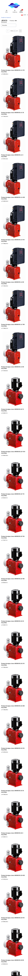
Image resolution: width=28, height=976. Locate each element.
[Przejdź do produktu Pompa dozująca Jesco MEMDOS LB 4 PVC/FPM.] (14, 815)
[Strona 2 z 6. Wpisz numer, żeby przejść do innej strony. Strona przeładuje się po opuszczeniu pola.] (15, 31)
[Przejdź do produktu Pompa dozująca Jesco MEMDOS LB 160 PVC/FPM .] (14, 560)
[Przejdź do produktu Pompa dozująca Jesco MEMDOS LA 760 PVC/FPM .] (14, 306)
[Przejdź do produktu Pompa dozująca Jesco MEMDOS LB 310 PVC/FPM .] (14, 730)
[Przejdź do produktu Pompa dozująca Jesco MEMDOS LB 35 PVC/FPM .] (14, 772)
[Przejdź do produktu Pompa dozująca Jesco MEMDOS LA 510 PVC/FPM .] (14, 221)
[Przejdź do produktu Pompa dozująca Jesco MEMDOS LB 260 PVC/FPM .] (14, 687)
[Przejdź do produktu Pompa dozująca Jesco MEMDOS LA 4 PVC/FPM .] (14, 136)
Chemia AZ (6, 17)
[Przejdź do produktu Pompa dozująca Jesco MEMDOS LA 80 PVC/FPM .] (14, 348)
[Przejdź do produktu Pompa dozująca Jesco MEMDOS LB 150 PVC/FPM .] (14, 518)
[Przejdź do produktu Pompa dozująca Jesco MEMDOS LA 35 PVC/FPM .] (14, 94)
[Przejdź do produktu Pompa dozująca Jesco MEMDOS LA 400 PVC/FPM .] (14, 179)
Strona (12, 30)
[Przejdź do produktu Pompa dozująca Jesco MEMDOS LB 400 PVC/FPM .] (14, 857)
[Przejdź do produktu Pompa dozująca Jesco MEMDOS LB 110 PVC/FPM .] (14, 476)
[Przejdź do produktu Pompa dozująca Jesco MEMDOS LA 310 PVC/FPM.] (14, 52)
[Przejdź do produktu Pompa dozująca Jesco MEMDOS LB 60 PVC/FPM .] (14, 942)
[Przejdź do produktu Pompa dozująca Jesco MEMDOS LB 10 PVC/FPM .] (14, 391)
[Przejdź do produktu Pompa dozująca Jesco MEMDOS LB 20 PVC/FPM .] (14, 603)
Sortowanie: (4, 22)
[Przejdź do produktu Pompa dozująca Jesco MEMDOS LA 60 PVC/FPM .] (14, 264)
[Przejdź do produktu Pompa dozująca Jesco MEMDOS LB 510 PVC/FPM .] (14, 899)
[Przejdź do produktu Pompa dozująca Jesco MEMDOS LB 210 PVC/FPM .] (14, 645)
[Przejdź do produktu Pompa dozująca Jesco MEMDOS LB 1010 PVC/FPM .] (14, 433)
